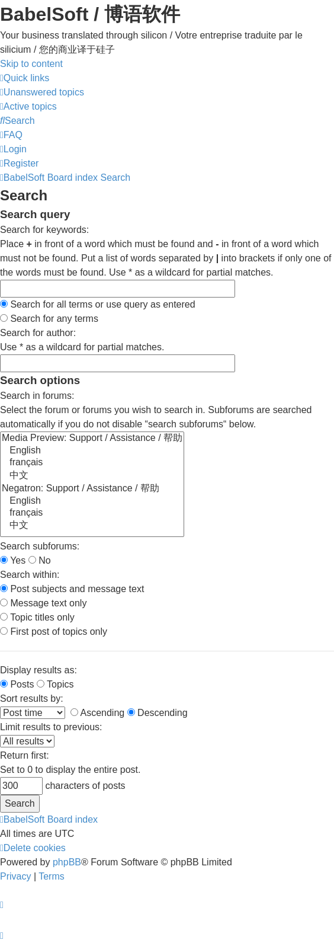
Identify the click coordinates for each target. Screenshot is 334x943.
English (92, 451)
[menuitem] (42, 92)
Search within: (30, 575)
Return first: (24, 755)
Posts (17, 684)
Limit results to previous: (51, 727)
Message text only (43, 603)
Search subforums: (39, 546)
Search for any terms (49, 319)
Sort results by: (31, 698)
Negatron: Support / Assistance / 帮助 (92, 489)
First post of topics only (53, 631)
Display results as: (38, 670)
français (92, 463)
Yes (12, 560)
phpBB (67, 862)
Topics (55, 684)
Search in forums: (37, 396)
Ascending (97, 713)
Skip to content (31, 64)
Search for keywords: (44, 230)
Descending (157, 713)
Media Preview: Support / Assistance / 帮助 (92, 438)
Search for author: (38, 333)
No (39, 560)
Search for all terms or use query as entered (97, 304)
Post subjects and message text (72, 589)
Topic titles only (37, 617)
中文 (92, 475)
